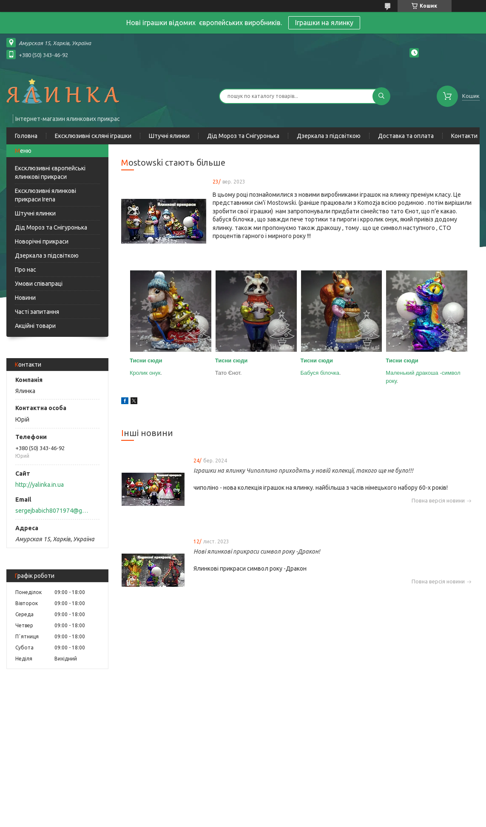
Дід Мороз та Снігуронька (243, 136)
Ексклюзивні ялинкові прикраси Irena (45, 195)
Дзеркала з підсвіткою (329, 136)
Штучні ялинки (169, 136)
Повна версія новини (438, 500)
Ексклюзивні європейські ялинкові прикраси (50, 172)
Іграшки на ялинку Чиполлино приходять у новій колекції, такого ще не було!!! (303, 470)
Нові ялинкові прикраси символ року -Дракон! (256, 551)
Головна (26, 136)
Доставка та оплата (406, 136)
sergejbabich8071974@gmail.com (52, 510)
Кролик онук (145, 373)
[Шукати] (381, 96)
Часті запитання (37, 311)
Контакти (464, 136)
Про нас (25, 269)
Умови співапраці (39, 283)
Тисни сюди (146, 360)
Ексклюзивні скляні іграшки (93, 136)
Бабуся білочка (320, 373)
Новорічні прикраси (41, 241)
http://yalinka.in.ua (39, 484)
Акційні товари (35, 325)
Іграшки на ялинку (324, 22)
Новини (25, 297)
